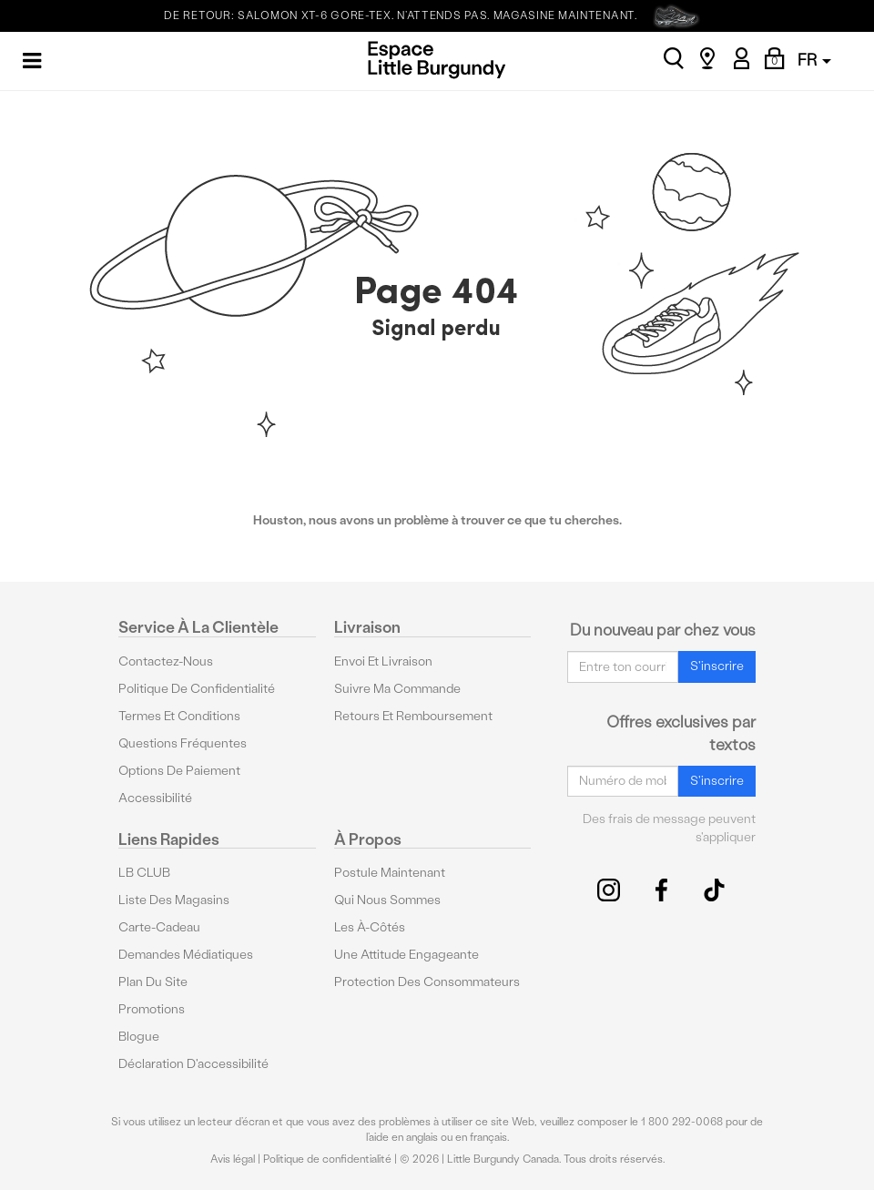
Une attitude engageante (406, 954)
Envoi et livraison (383, 661)
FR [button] (814, 59)
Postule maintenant (389, 872)
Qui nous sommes (387, 900)
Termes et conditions (179, 716)
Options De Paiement (179, 770)
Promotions (151, 1009)
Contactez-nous (165, 661)
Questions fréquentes (182, 743)
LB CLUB (144, 872)
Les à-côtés (369, 927)
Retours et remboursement (413, 716)
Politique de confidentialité (196, 689)
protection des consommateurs (427, 982)
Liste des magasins (173, 900)
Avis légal (232, 1159)
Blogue (138, 1036)
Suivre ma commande (397, 689)
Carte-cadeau (159, 927)
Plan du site (153, 982)
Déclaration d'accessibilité (193, 1064)
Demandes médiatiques (185, 954)
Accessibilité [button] (155, 798)
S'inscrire (717, 666)
